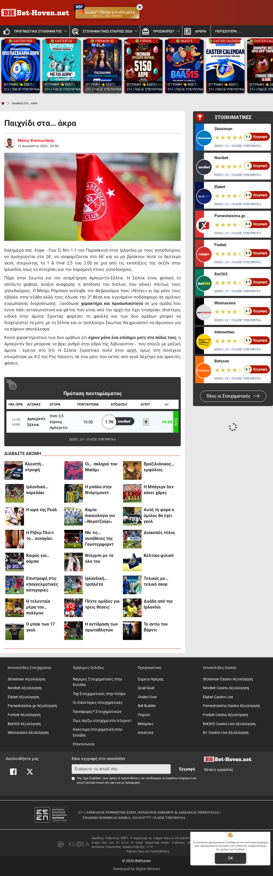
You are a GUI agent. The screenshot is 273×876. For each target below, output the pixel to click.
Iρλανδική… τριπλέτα (96, 581)
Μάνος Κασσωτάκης (36, 140)
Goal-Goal (146, 688)
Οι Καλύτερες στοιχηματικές (98, 702)
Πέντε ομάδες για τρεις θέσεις (102, 604)
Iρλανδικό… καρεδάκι (37, 489)
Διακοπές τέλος (159, 532)
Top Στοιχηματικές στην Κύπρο (99, 694)
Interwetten (224, 332)
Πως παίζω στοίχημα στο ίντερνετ (102, 720)
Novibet (221, 157)
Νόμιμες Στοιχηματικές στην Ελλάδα (97, 682)
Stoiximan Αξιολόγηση (26, 679)
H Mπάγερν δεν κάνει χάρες (159, 489)
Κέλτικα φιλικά (159, 555)
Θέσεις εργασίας (218, 769)
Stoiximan (223, 128)
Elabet (219, 186)
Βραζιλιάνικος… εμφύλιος (159, 466)
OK (230, 858)
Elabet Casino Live (218, 697)
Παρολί (144, 715)
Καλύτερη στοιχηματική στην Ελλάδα (98, 732)
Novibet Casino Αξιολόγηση (226, 688)
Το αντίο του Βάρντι (156, 627)
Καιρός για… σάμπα (38, 558)
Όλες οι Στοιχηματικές (233, 396)
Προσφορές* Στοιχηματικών (97, 711)
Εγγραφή (187, 769)
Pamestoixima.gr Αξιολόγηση (32, 706)
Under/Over (147, 697)
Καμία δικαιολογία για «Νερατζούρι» (100, 515)
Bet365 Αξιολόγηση (24, 724)
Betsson (221, 361)
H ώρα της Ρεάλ (41, 509)
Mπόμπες (146, 724)
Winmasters (225, 303)
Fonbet (220, 244)
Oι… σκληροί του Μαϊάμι (101, 466)
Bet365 (221, 274)
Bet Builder (147, 706)
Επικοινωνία (83, 744)
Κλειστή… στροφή (34, 466)
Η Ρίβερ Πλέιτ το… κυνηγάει (40, 535)
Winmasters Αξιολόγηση (28, 732)
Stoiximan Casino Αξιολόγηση (228, 679)
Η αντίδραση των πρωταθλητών (101, 627)
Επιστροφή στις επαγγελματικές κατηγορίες (42, 584)
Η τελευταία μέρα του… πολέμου (38, 607)
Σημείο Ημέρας (151, 679)
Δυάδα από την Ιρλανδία (158, 604)
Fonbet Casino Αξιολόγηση (225, 715)
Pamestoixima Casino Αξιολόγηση (231, 706)
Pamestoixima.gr (229, 215)
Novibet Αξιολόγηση (25, 688)
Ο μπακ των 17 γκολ (40, 627)
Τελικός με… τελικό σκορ (156, 581)
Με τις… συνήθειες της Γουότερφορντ (99, 538)
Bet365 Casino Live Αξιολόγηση (229, 724)
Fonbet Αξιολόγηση (24, 715)
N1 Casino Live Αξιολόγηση (225, 732)
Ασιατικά (145, 732)
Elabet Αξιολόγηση (23, 697)
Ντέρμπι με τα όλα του (99, 558)
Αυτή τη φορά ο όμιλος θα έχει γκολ (159, 515)
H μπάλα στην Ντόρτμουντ (98, 489)
